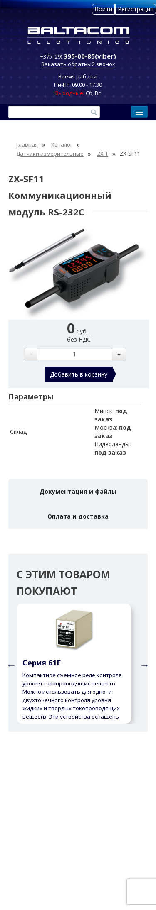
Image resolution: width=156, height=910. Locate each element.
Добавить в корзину (78, 374)
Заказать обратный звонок (78, 64)
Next (143, 664)
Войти (103, 9)
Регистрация (136, 9)
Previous (10, 664)
